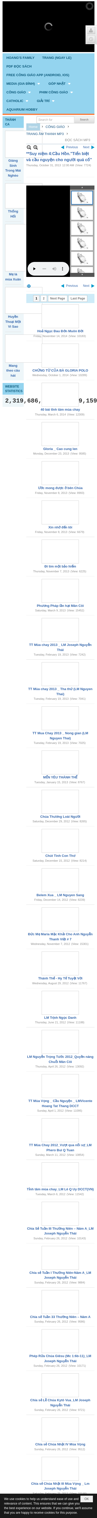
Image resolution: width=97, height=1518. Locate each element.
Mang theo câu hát (13, 317)
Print (28, 232)
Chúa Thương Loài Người (60, 763)
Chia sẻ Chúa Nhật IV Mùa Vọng (60, 1391)
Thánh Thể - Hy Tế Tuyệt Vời (60, 925)
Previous (72, 94)
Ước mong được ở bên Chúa (60, 435)
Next (86, 94)
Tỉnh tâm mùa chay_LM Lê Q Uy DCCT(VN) (60, 1136)
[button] (24, 30)
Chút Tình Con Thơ (60, 802)
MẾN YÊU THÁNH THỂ (60, 724)
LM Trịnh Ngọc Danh (60, 964)
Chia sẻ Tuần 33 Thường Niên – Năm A (60, 1263)
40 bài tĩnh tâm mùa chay (60, 356)
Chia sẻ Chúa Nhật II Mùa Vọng (60, 1474)
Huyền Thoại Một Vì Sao (13, 268)
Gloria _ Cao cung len (60, 395)
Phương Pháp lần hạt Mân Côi (60, 552)
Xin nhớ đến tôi (60, 474)
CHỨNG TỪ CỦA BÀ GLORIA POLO (60, 317)
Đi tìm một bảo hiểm (60, 513)
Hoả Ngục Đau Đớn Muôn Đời (60, 278)
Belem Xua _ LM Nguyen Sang (60, 842)
